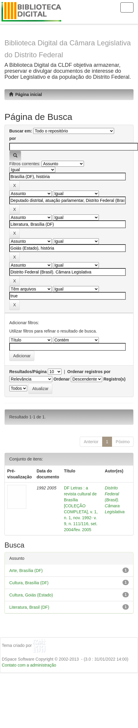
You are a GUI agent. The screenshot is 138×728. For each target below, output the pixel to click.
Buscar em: (20, 131)
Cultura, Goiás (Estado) (31, 595)
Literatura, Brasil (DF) (29, 607)
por (12, 138)
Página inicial (25, 94)
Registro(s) (114, 379)
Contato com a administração (29, 665)
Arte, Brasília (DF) (26, 570)
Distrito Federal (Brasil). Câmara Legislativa (115, 500)
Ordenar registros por (89, 371)
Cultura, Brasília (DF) (28, 582)
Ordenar (61, 379)
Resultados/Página (28, 371)
